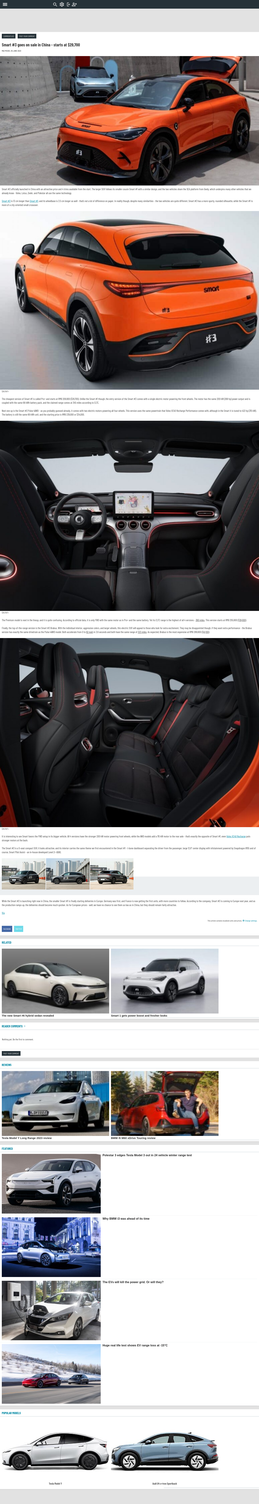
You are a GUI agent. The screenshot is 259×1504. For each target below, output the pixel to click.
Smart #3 (6, 201)
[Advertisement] (129, 20)
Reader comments (14, 1026)
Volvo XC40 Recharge (236, 836)
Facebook (7, 929)
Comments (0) (8, 36)
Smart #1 (34, 201)
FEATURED (7, 1148)
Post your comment (27, 36)
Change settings (249, 920)
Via (3, 912)
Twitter (18, 929)
